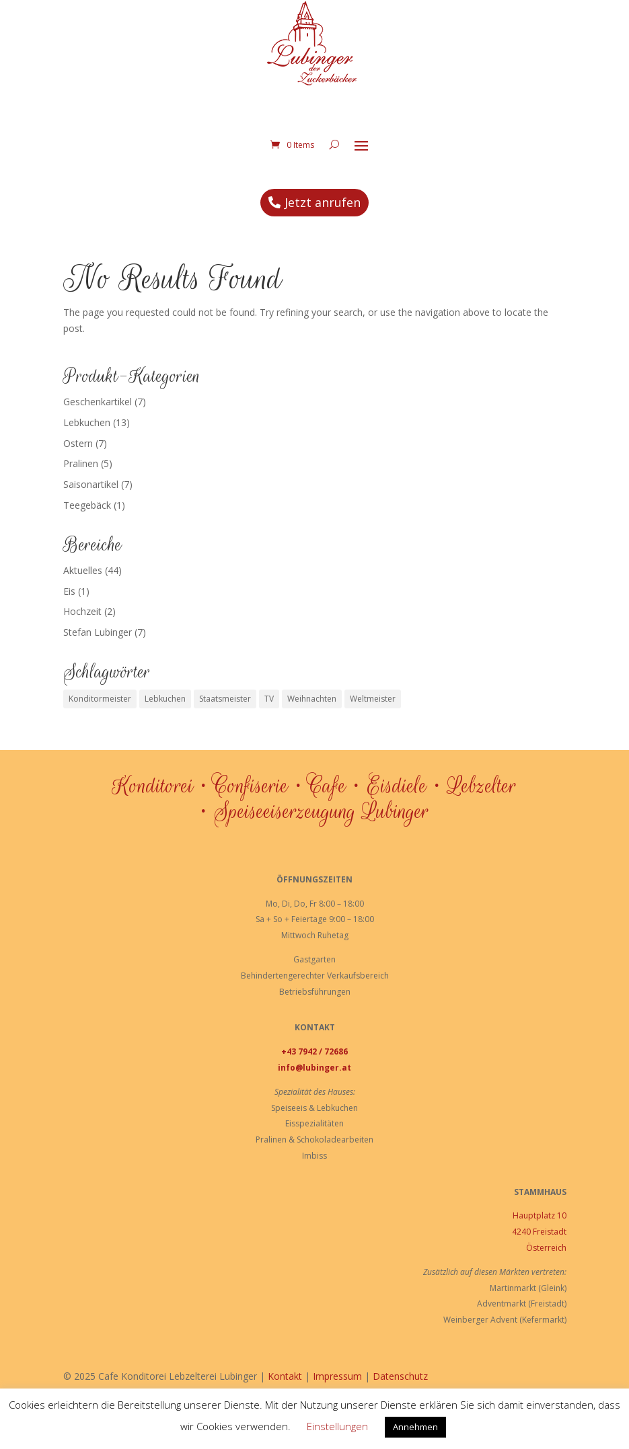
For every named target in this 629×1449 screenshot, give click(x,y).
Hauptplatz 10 (539, 1229)
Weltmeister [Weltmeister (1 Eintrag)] (373, 712)
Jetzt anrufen (323, 216)
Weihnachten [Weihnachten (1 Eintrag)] (311, 712)
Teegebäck (87, 519)
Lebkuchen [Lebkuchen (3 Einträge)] (165, 712)
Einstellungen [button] (337, 1426)
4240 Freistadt (539, 1245)
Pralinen (80, 477)
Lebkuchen (86, 436)
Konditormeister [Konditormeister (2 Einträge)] (100, 712)
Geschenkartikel (97, 415)
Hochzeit (82, 625)
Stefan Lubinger (97, 646)
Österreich (546, 1262)
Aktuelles (82, 584)
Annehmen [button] (415, 1427)
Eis (69, 605)
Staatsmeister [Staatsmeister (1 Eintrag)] (225, 712)
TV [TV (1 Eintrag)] (269, 712)
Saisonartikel (90, 498)
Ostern (78, 457)
